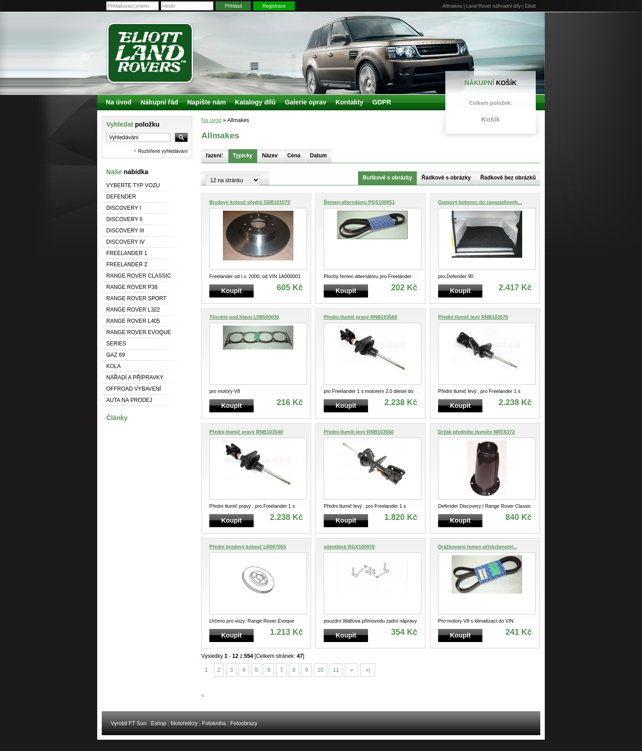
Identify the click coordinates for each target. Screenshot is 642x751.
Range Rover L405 (133, 321)
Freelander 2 (126, 264)
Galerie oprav (305, 102)
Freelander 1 (126, 253)
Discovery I (123, 208)
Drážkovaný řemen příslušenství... (477, 546)
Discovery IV (125, 242)
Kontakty (349, 102)
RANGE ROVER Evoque (138, 332)
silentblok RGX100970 (349, 546)
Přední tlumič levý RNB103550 (359, 432)
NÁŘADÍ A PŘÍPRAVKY (135, 377)
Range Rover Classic (138, 276)
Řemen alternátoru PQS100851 (359, 202)
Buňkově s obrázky (387, 178)
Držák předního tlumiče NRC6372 (476, 432)
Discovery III (125, 230)
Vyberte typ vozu (133, 185)
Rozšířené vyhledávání (163, 151)
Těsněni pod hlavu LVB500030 (244, 317)
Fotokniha (214, 723)
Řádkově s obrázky (446, 178)
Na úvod (211, 120)
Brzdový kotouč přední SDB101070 (249, 202)
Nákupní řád (159, 102)
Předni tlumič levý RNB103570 (473, 317)
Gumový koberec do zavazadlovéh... (480, 202)
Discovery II (124, 219)
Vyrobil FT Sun (128, 723)
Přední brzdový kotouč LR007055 (247, 546)
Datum (318, 155)
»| (367, 670)
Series (116, 343)
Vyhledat (133, 124)
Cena (293, 155)
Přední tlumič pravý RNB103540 (246, 432)
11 (336, 670)
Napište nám (206, 102)
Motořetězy (184, 723)
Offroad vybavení (133, 389)
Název (270, 155)
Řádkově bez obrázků (508, 178)
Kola (113, 366)
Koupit (231, 290)
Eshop (158, 723)
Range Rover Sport (136, 298)
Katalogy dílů (255, 102)
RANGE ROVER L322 (133, 310)
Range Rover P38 (131, 287)
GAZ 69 (115, 355)
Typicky (243, 155)
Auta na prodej (129, 400)
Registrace (274, 6)
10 (320, 670)
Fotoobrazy (243, 723)
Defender (121, 197)
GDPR (381, 102)
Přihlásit (233, 6)
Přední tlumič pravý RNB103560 (360, 317)
